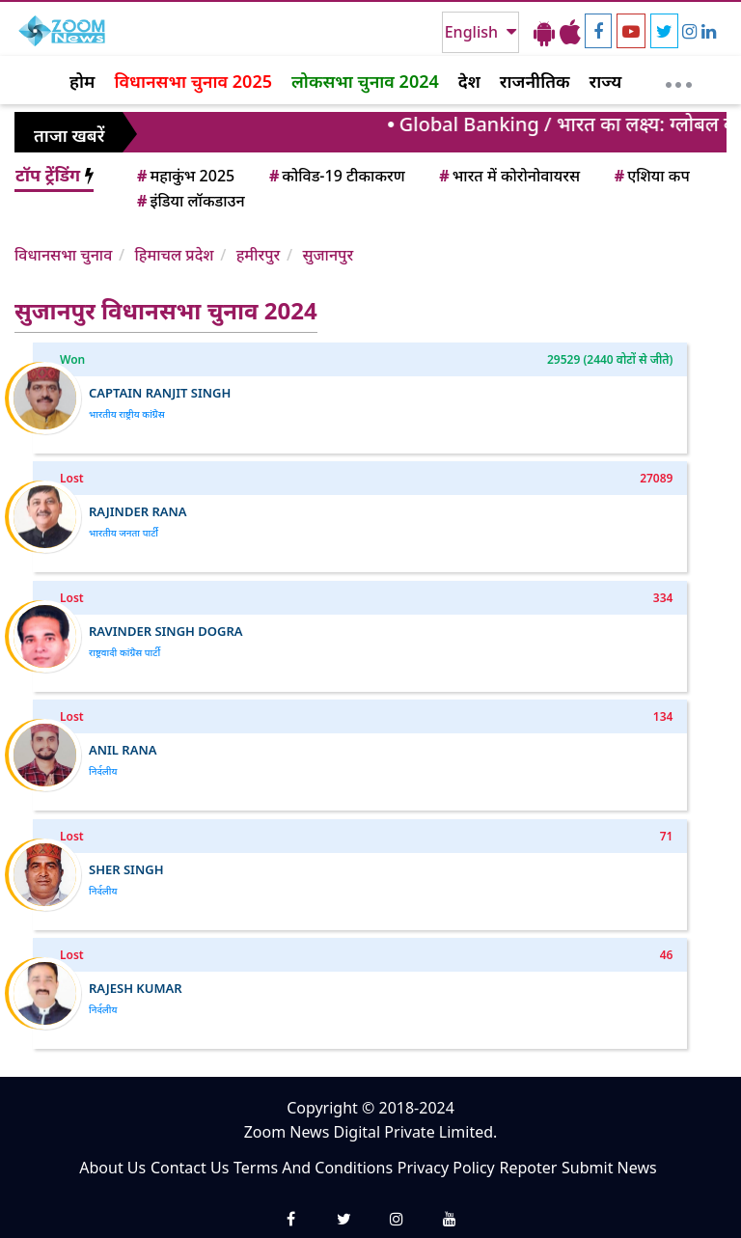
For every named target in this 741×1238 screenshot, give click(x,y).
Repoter (528, 1167)
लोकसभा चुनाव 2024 (365, 81)
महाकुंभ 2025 (184, 175)
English (473, 31)
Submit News (609, 1167)
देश (469, 81)
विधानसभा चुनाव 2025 (193, 81)
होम (82, 81)
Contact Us (190, 1167)
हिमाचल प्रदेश (173, 254)
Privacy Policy (446, 1167)
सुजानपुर (327, 254)
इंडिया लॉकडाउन (189, 200)
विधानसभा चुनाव (63, 254)
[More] (679, 80)
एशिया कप (651, 175)
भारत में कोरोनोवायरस (508, 175)
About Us (112, 1167)
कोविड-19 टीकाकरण (335, 175)
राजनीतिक (535, 81)
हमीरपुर (258, 254)
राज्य (606, 81)
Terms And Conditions (313, 1167)
